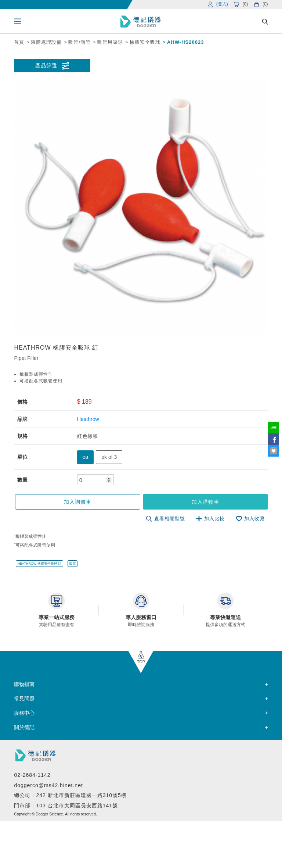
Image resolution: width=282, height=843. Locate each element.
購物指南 (24, 684)
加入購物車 (205, 502)
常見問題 (24, 698)
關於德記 (24, 727)
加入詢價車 (77, 502)
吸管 (72, 563)
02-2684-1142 (32, 775)
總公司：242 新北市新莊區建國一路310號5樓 (70, 795)
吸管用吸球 (110, 42)
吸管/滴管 (79, 42)
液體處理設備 (46, 42)
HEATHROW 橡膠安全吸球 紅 (40, 563)
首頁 (19, 42)
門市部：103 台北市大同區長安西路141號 (66, 805)
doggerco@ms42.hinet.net (48, 785)
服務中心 (24, 713)
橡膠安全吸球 (145, 42)
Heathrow (88, 419)
